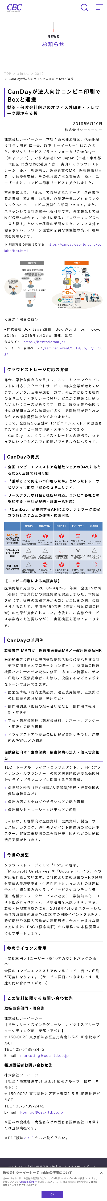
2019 (39, 73)
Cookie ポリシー (28, 1182)
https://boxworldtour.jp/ (44, 341)
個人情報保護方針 (42, 1166)
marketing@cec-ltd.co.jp (44, 1055)
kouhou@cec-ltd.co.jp (41, 1112)
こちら (29, 1138)
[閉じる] (101, 1173)
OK (52, 1194)
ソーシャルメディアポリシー (78, 1166)
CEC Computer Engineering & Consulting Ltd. (14, 8)
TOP (7, 73)
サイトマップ (17, 1166)
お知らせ (23, 73)
